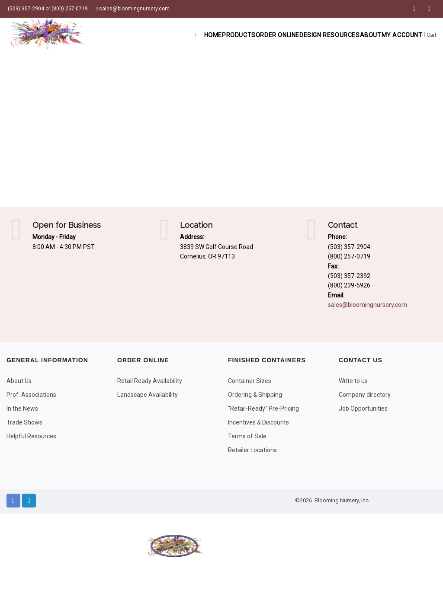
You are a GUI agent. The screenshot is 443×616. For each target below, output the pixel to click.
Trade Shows (24, 422)
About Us (19, 380)
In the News (22, 408)
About (353, 35)
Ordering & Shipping (255, 394)
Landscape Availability (147, 394)
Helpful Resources (31, 436)
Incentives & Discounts (258, 422)
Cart (429, 35)
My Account (394, 35)
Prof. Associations (31, 394)
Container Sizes (249, 380)
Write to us (353, 380)
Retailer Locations (252, 450)
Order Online (239, 35)
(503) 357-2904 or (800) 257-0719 (47, 9)
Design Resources (302, 35)
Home (149, 35)
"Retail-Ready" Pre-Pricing (263, 408)
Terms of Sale (247, 436)
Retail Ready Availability (149, 380)
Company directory (365, 394)
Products (190, 35)
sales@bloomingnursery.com (133, 9)
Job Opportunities (363, 408)
